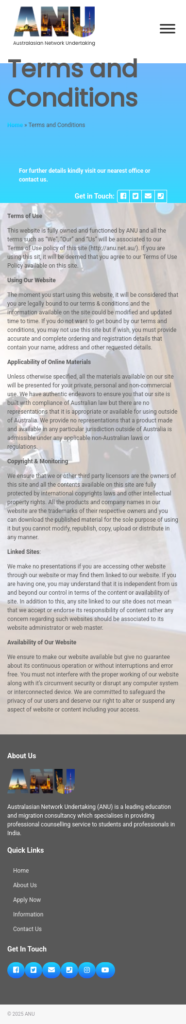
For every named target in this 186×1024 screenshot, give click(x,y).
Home (15, 125)
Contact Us (27, 929)
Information (28, 914)
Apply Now (27, 899)
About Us (25, 885)
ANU (30, 1014)
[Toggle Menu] (167, 29)
